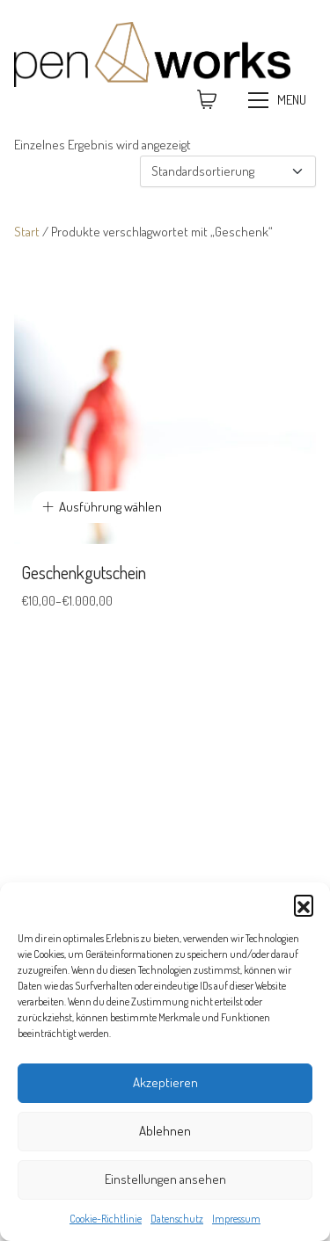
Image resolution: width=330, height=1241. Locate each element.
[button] (303, 904)
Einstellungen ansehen (165, 1179)
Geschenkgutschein (83, 572)
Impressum (236, 1218)
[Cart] (206, 100)
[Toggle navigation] (279, 100)
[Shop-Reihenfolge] (228, 172)
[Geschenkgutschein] (165, 393)
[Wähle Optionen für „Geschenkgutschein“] (102, 507)
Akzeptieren (165, 1082)
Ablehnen (165, 1130)
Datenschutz (176, 1218)
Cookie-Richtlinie (106, 1218)
